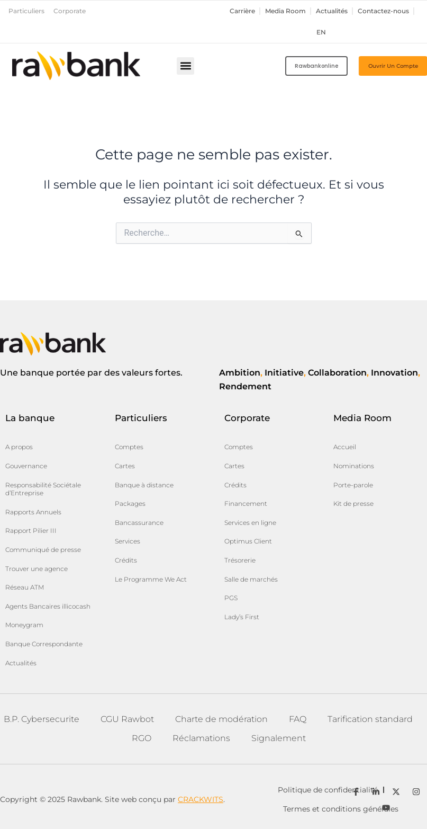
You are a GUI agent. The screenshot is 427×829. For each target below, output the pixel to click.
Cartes (125, 466)
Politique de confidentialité (328, 790)
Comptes (129, 447)
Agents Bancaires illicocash (47, 606)
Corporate (69, 11)
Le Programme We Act (151, 579)
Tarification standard (370, 719)
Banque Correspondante (44, 644)
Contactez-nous (383, 11)
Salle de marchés (251, 579)
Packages (130, 503)
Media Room (285, 11)
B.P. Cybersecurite (41, 719)
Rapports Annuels (33, 512)
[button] (185, 66)
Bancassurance (139, 523)
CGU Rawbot (127, 719)
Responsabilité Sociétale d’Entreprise (43, 489)
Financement (245, 503)
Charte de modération (221, 719)
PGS (231, 598)
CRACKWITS (200, 799)
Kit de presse (353, 503)
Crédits (126, 560)
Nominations (353, 466)
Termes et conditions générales (340, 809)
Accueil (344, 447)
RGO (141, 738)
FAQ (297, 719)
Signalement (278, 738)
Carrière (242, 11)
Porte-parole (353, 485)
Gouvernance (26, 466)
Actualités (332, 11)
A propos (19, 447)
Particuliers (26, 11)
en (321, 32)
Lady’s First (241, 617)
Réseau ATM (24, 587)
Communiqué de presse (43, 550)
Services (127, 541)
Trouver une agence (36, 569)
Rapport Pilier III (31, 530)
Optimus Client (248, 541)
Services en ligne (250, 523)
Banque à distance (144, 485)
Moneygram (24, 625)
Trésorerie (240, 560)
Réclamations (201, 738)
